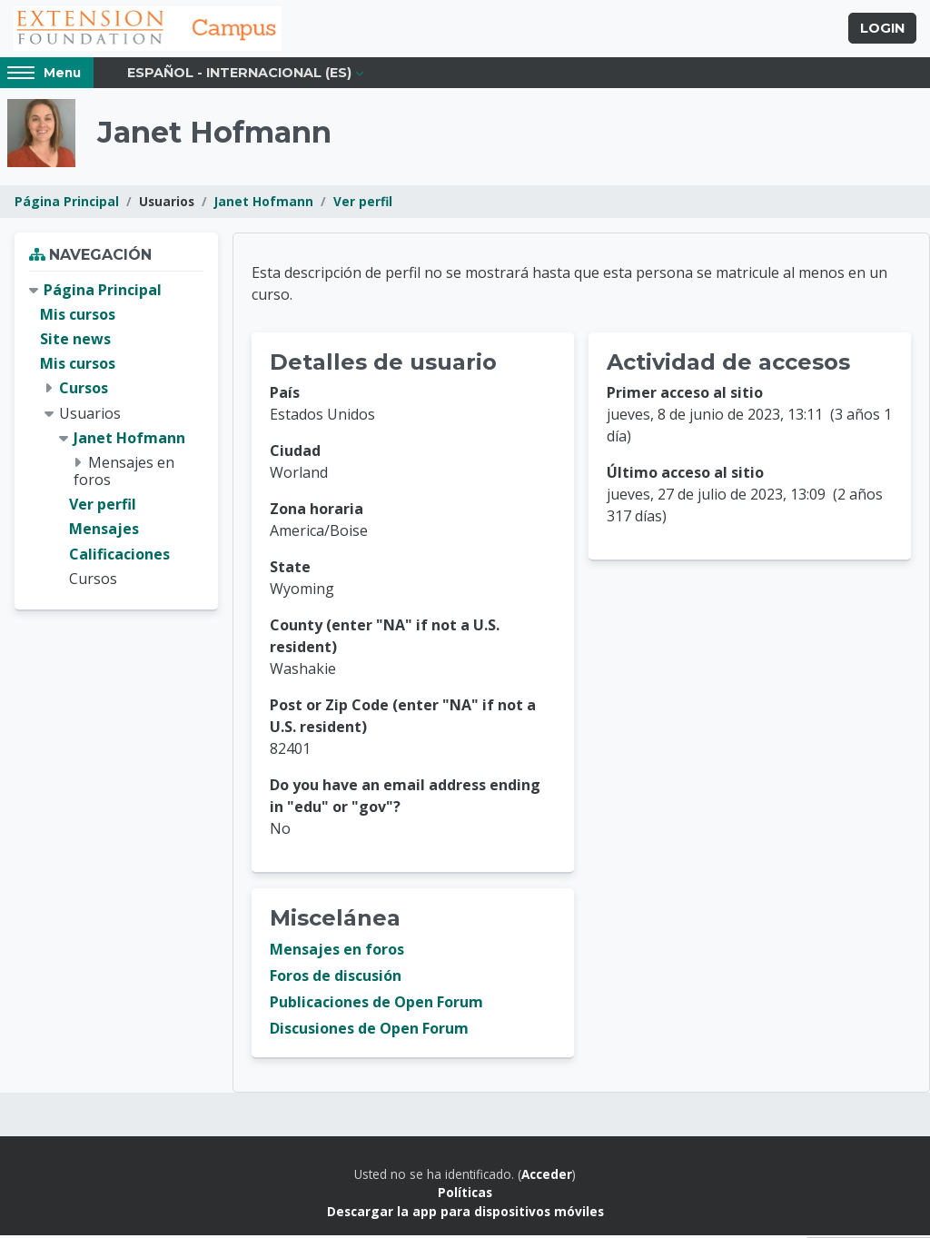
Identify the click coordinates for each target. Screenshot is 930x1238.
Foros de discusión (335, 978)
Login (882, 30)
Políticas (465, 1194)
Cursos (83, 391)
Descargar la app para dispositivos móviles (465, 1214)
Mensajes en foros (337, 952)
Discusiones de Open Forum (369, 1031)
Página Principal (67, 204)
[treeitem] (116, 437)
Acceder (546, 1176)
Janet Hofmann (263, 204)
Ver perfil (362, 204)
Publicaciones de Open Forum (376, 1005)
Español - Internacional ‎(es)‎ (239, 74)
